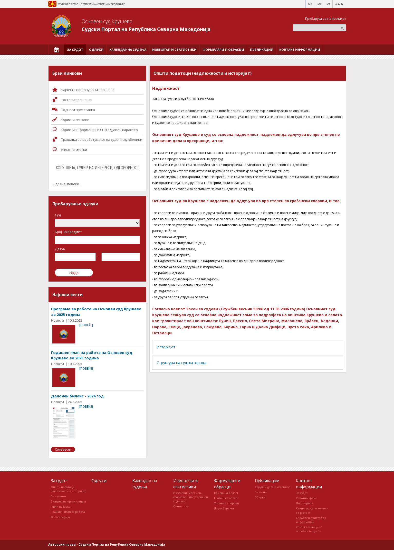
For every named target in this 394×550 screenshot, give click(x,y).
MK (310, 3)
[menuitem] (56, 49)
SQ (319, 3)
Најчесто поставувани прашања (87, 89)
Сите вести (63, 449)
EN (328, 3)
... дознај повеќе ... (67, 184)
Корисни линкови (75, 119)
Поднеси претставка (78, 109)
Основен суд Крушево (107, 21)
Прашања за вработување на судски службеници (101, 139)
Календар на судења (144, 483)
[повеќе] (86, 325)
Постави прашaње (76, 99)
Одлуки (99, 480)
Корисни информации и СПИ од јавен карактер (99, 129)
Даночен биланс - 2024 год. (78, 396)
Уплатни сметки (74, 149)
